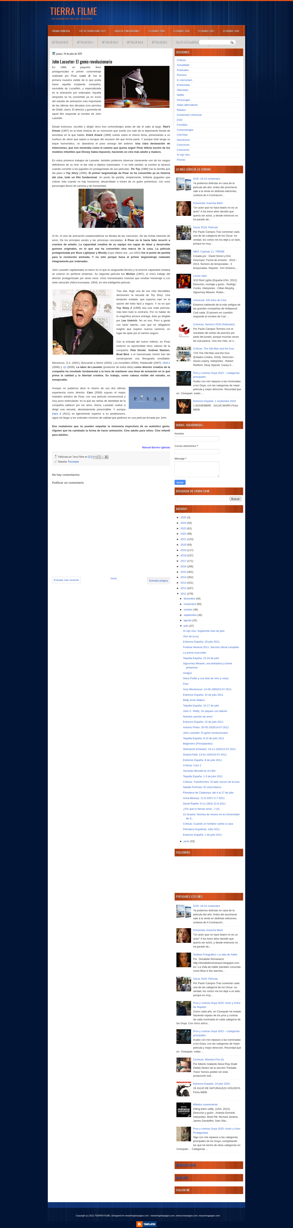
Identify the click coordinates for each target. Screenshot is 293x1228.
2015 (183, 571)
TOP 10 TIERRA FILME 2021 (92, 31)
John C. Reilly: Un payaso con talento (205, 711)
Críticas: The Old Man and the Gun (213, 348)
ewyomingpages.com (209, 1215)
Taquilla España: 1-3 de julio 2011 (203, 776)
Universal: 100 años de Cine (209, 300)
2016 (183, 566)
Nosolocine (183, 139)
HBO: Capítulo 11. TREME (208, 251)
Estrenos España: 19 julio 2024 (211, 1083)
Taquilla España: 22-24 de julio (201, 658)
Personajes (73, 461)
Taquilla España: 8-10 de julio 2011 (203, 738)
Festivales (183, 70)
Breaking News (186, 1165)
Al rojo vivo (183, 154)
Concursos (183, 144)
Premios (182, 74)
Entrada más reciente (66, 580)
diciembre (190, 598)
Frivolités (182, 124)
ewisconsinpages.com (187, 1215)
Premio (181, 159)
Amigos (187, 673)
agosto (188, 620)
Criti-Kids (182, 134)
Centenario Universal (189, 114)
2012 (183, 588)
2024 (183, 522)
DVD (179, 119)
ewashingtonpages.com (137, 1215)
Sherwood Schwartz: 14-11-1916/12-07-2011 (209, 749)
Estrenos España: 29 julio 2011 (201, 641)
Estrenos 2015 (60, 42)
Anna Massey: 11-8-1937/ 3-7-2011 (204, 798)
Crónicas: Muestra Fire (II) (208, 1059)
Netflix (180, 94)
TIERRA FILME (73, 11)
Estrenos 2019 (157, 31)
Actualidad (183, 65)
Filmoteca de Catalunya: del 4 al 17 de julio (208, 792)
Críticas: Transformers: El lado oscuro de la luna (211, 781)
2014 (183, 577)
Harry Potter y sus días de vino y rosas (205, 678)
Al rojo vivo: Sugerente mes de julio (203, 630)
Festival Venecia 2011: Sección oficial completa (211, 647)
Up (64, 367)
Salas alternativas (187, 104)
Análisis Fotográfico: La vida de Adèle (215, 954)
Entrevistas (183, 84)
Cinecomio (183, 149)
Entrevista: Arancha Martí (208, 203)
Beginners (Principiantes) (197, 743)
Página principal (61, 31)
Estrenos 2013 (110, 42)
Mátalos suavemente (205, 1104)
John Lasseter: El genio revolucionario (205, 732)
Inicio (114, 578)
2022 (183, 533)
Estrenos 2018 (181, 31)
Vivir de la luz (191, 636)
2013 (183, 582)
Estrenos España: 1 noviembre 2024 (214, 401)
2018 (183, 555)
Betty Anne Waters (194, 700)
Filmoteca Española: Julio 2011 (201, 829)
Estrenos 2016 (231, 31)
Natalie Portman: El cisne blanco (202, 787)
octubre (188, 609)
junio (187, 841)
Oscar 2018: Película (205, 227)
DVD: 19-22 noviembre (206, 178)
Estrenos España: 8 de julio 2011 (202, 760)
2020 (183, 544)
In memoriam (184, 80)
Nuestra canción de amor (197, 716)
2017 (183, 560)
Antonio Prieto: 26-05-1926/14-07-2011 (206, 727)
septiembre (191, 615)
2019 (183, 550)
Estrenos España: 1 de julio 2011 (202, 834)
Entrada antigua (158, 580)
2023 (183, 528)
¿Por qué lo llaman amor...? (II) (201, 808)
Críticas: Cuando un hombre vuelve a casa (208, 823)
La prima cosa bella (194, 652)
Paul (185, 683)
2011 (183, 593)
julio (186, 625)
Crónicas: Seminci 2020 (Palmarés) (214, 324)
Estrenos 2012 (135, 42)
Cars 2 (56, 413)
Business (182, 1177)
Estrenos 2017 (206, 31)
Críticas (181, 60)
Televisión (182, 90)
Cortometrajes (185, 129)
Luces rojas (200, 275)
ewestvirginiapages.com (162, 1215)
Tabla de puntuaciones (127, 31)
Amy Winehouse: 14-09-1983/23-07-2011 (207, 689)
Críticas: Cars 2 (192, 765)
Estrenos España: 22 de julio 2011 (203, 694)
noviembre (190, 604)
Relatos (181, 109)
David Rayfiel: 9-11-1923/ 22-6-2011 (204, 803)
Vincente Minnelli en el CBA (199, 770)
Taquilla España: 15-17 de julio (201, 705)
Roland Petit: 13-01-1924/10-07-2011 (205, 754)
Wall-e (166, 362)
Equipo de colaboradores (190, 42)
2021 (183, 539)
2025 (183, 517)
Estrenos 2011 (159, 42)
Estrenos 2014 (85, 42)
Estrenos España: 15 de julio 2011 (203, 721)
